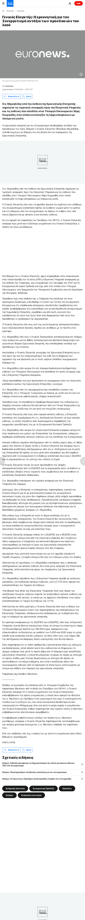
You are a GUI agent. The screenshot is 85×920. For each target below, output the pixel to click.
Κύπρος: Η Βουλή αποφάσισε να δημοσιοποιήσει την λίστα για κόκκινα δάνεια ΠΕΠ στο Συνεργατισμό (38, 764)
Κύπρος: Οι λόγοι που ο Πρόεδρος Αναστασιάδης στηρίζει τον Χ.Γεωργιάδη (36, 779)
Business (10, 11)
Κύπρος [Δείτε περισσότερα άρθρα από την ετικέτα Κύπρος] (9, 795)
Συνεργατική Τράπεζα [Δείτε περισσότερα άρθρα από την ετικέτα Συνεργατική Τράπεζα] (43, 788)
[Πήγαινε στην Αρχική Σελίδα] (10, 3)
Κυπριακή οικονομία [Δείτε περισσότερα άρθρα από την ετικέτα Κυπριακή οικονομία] (31, 795)
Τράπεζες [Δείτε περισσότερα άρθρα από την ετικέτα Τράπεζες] (67, 788)
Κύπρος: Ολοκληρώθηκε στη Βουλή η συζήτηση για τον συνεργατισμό (34, 772)
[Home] (3, 11)
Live (79, 3)
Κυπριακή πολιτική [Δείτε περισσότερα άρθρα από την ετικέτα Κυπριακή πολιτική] (15, 788)
